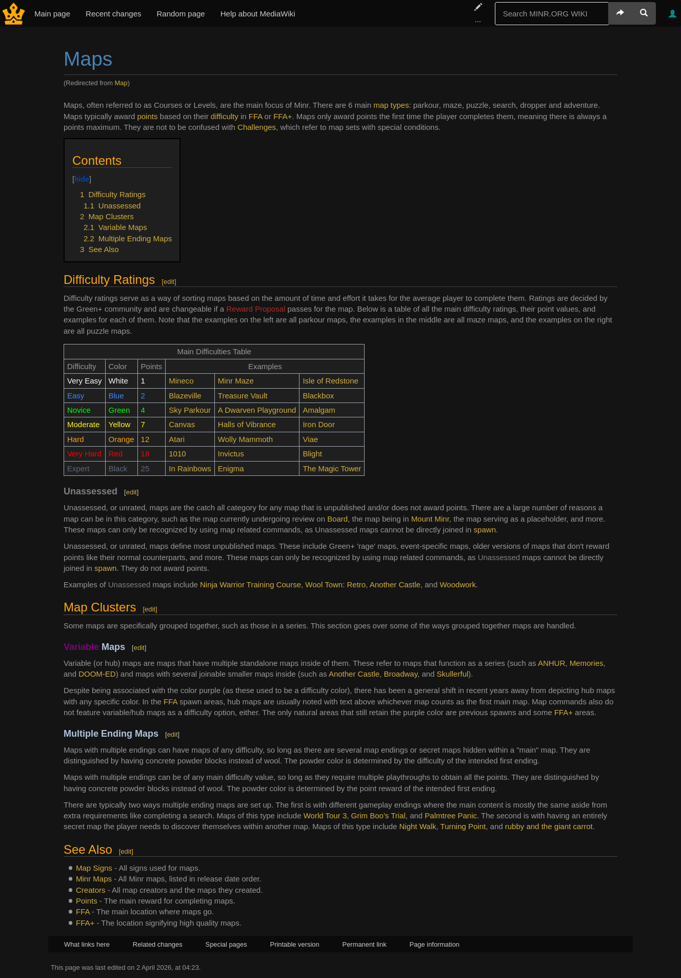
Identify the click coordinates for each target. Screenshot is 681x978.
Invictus (231, 453)
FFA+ (282, 116)
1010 (177, 453)
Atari (177, 439)
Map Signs (94, 868)
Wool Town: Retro (335, 584)
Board (337, 518)
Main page (52, 13)
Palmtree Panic (451, 815)
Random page (180, 13)
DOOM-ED (97, 673)
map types (391, 105)
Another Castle (395, 584)
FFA (256, 116)
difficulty (224, 116)
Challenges (256, 127)
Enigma (231, 468)
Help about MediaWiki (258, 13)
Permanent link (365, 944)
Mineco (181, 380)
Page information (434, 944)
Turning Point (463, 826)
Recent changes (113, 13)
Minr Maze (236, 380)
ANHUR (551, 663)
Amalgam (319, 410)
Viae (310, 439)
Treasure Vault (243, 395)
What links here (87, 944)
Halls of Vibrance (247, 424)
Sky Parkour (190, 410)
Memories (587, 663)
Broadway (400, 673)
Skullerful (453, 673)
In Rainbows (190, 468)
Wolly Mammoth (245, 439)
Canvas (182, 424)
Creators (91, 890)
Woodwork (457, 584)
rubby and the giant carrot (549, 826)
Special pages (226, 944)
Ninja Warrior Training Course (250, 584)
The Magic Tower (332, 468)
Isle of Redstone (330, 380)
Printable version (294, 944)
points (147, 116)
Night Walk (417, 826)
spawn (485, 529)
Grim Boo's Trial (378, 815)
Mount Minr (430, 518)
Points (86, 900)
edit (169, 281)
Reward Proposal (255, 308)
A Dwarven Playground (257, 410)
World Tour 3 (325, 815)
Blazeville (185, 395)
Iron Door (319, 424)
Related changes (158, 944)
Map (121, 83)
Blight (312, 453)
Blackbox (318, 395)
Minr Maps (94, 878)
